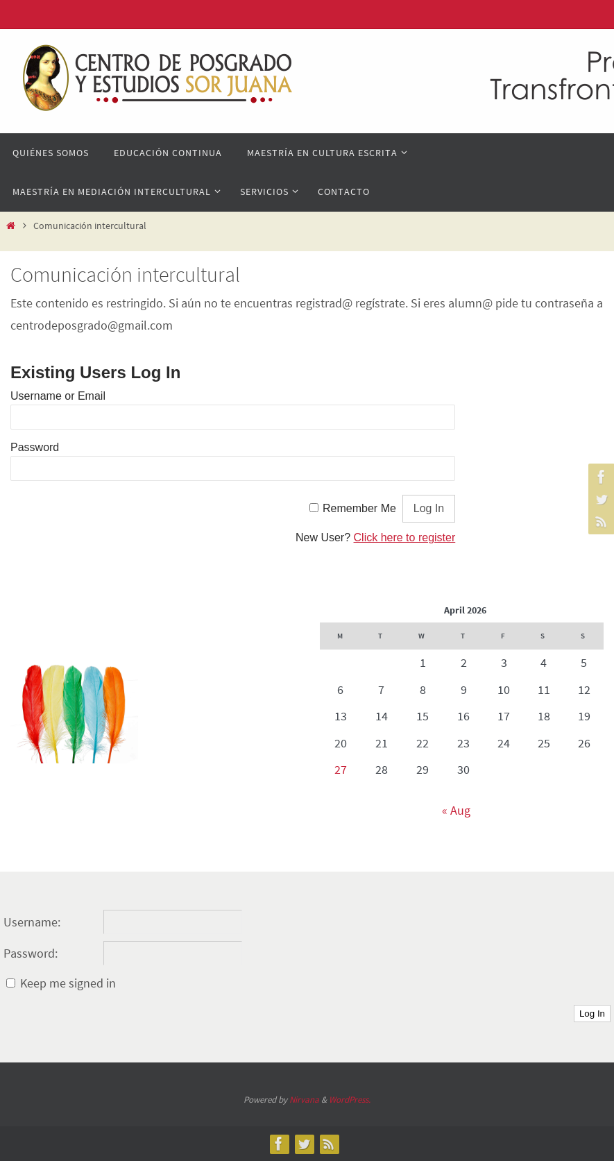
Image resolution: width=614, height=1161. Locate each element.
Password (34, 447)
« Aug (456, 810)
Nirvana (304, 1099)
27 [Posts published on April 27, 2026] (340, 769)
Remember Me (359, 508)
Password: (30, 953)
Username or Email (57, 396)
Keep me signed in (68, 983)
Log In (592, 1013)
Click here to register (405, 537)
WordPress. (349, 1099)
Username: (31, 922)
